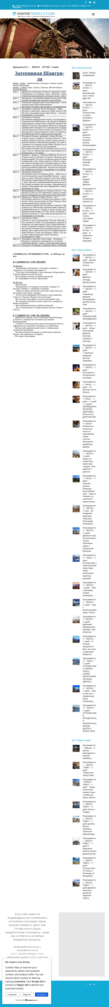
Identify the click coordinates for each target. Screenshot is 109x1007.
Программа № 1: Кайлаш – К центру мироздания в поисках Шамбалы (89, 751)
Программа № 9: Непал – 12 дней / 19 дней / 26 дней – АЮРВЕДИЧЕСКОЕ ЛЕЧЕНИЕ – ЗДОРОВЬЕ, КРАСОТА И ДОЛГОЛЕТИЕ (92, 406)
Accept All (41, 995)
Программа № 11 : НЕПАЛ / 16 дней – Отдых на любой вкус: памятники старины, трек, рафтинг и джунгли (89, 461)
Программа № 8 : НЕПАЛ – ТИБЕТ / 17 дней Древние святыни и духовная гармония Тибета (89, 889)
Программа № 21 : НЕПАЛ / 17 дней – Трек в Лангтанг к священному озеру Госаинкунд (89, 693)
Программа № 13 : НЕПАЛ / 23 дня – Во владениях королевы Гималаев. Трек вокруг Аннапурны (89, 514)
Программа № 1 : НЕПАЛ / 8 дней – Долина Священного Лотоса (89, 260)
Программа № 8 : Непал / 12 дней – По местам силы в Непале (89, 387)
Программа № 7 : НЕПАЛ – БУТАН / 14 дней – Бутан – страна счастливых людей (89, 213)
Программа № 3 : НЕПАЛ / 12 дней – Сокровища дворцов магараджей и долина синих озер (89, 295)
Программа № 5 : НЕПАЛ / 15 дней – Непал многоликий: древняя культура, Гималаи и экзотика (89, 332)
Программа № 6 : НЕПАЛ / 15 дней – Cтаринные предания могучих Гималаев (89, 353)
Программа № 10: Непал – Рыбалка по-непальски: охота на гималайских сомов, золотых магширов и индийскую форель (89, 434)
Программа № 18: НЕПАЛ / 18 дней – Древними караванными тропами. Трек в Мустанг (89, 624)
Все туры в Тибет (81, 740)
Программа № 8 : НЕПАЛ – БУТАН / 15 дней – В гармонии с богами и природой (89, 233)
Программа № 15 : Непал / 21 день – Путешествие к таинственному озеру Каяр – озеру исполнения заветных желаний (90, 567)
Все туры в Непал (82, 250)
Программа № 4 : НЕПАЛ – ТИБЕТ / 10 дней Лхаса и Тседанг (89, 806)
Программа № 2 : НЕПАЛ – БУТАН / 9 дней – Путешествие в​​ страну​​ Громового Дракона (89, 111)
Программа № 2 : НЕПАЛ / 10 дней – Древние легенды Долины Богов (89, 276)
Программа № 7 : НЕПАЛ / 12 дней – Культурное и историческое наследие (89, 371)
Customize (12, 995)
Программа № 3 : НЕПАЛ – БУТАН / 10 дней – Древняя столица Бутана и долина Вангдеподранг (89, 135)
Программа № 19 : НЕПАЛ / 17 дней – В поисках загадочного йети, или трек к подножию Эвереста (89, 645)
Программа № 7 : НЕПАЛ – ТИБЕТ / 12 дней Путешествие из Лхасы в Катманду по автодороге (89, 867)
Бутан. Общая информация (89, 74)
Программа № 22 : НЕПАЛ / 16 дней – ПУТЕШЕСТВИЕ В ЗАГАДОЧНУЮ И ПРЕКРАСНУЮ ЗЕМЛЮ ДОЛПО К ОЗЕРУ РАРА (90, 718)
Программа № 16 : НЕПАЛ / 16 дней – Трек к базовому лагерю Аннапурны (89, 589)
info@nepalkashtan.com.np (25, 6)
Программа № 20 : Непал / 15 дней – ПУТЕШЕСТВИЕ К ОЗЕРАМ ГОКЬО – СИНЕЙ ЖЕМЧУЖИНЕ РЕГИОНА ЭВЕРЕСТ (90, 670)
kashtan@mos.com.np (48, 6)
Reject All (27, 995)
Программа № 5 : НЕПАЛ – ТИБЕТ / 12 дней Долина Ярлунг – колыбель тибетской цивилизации (89, 825)
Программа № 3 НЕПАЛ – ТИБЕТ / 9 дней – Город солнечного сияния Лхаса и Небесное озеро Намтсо (89, 788)
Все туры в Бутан (82, 67)
